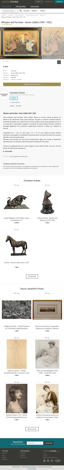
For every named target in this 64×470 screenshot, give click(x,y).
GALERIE (12, 106)
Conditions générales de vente (45, 467)
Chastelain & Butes (17, 92)
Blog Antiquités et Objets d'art (50, 457)
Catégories (4, 453)
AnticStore (3, 15)
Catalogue (10, 15)
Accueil (45, 454)
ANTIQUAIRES (21, 6)
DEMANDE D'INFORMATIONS (32, 84)
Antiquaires (23, 453)
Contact (45, 455)
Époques (4, 457)
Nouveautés (26, 11)
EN (48, 1)
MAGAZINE (35, 6)
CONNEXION (59, 1)
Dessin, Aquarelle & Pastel (32, 15)
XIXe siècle (42, 15)
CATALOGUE (6, 6)
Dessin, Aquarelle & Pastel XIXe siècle (18, 156)
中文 (51, 1)
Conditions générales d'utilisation (29, 467)
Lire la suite (8, 151)
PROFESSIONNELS (25, 451)
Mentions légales (16, 467)
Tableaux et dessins (19, 15)
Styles (3, 455)
